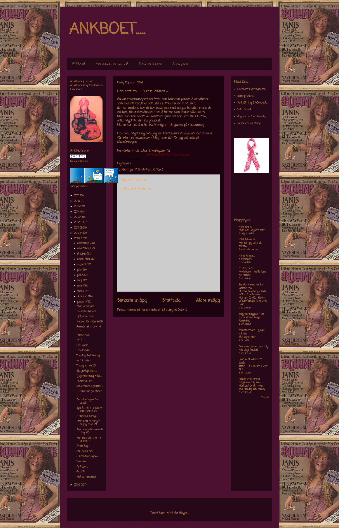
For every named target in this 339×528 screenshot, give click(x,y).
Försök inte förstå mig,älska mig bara (250, 381)
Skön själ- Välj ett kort (251, 230)
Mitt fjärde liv (247, 240)
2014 (77, 212)
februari (82, 297)
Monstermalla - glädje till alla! (252, 332)
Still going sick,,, (85, 451)
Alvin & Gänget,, (85, 306)
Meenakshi (245, 227)
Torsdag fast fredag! (88, 356)
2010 (77, 233)
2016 (77, 201)
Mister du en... (84, 381)
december (83, 243)
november (83, 248)
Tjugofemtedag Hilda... (89, 376)
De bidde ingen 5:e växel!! (87, 401)
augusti (82, 265)
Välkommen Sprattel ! (89, 386)
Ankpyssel (180, 63)
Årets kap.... (83, 446)
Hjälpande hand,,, (85, 317)
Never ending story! (249, 123)
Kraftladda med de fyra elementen (252, 273)
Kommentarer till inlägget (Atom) (164, 310)
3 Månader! (245, 259)
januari (81, 302)
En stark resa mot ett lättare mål (252, 286)
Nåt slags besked (248, 350)
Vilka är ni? (244, 110)
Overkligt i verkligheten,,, (251, 89)
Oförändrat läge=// (87, 456)
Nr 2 (79, 340)
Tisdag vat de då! (86, 366)
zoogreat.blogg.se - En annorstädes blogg (251, 316)
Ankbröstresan (150, 63)
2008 (77, 485)
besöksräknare (79, 162)
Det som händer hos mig (253, 347)
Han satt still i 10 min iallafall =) (89, 439)
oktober (82, 254)
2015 (77, 206)
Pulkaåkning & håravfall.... (252, 103)
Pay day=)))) (83, 350)
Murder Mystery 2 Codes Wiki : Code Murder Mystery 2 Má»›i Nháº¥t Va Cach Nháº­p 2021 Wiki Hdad (253, 298)
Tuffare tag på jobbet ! (89, 392)
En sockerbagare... (86, 311)
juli (79, 270)
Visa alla (265, 397)
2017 (77, 196)
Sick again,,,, (82, 345)
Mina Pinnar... (247, 256)
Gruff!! (80, 472)
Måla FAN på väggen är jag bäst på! (88, 422)
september (84, 259)
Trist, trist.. (83, 335)
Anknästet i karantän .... (89, 328)
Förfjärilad (244, 321)
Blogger (183, 513)
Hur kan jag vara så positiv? (250, 244)
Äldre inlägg (208, 300)
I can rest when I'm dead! (250, 361)
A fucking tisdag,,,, (86, 416)
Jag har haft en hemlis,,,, (251, 117)
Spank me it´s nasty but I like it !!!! (89, 409)
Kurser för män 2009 (89, 322)
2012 (77, 222)
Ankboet (78, 63)
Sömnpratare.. (245, 96)
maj (80, 281)
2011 (77, 228)
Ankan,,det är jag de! (112, 63)
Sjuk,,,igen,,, (82, 467)
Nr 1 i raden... (84, 361)
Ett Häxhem (246, 269)
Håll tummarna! (86, 477)
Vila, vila (81, 462)
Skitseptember (247, 337)
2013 (77, 217)
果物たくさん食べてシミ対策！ (253, 367)
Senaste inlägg (132, 300)
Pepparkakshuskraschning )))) (89, 431)
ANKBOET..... (107, 29)
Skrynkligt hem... (86, 371)
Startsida (171, 300)
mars (81, 291)
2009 (77, 239)
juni (79, 275)
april (80, 286)
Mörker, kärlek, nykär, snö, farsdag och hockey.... (252, 387)
